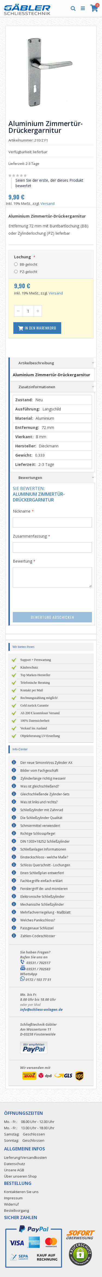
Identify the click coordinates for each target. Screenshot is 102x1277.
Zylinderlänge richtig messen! (43, 778)
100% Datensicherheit (34, 721)
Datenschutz (14, 1163)
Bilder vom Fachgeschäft (39, 770)
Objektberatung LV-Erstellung (40, 736)
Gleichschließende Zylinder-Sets (44, 794)
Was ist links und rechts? (38, 802)
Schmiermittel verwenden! (40, 825)
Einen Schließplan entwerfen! (42, 873)
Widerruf (11, 1204)
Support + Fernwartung (35, 660)
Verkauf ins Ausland (33, 728)
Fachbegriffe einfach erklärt (41, 880)
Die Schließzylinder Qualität (41, 817)
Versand (48, 203)
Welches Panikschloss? (37, 920)
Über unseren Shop (20, 1176)
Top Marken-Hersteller (35, 675)
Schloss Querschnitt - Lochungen (45, 865)
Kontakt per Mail (31, 690)
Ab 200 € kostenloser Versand (40, 713)
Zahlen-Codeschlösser (37, 936)
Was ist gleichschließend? (39, 786)
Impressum (13, 1198)
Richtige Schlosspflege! (37, 833)
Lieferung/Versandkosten (25, 1157)
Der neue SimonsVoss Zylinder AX (46, 762)
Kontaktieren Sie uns (21, 1191)
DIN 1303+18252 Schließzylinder (45, 841)
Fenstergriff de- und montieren (44, 888)
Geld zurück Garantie (34, 705)
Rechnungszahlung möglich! (39, 698)
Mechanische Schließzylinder (42, 904)
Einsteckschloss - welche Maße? (44, 857)
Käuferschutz (29, 667)
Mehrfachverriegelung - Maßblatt (45, 912)
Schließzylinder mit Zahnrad (41, 810)
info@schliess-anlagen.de (41, 1009)
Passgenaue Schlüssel (37, 928)
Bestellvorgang (16, 1210)
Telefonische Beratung (35, 683)
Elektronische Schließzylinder (42, 896)
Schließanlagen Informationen (43, 849)
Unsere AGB (14, 1170)
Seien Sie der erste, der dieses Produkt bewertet (49, 183)
